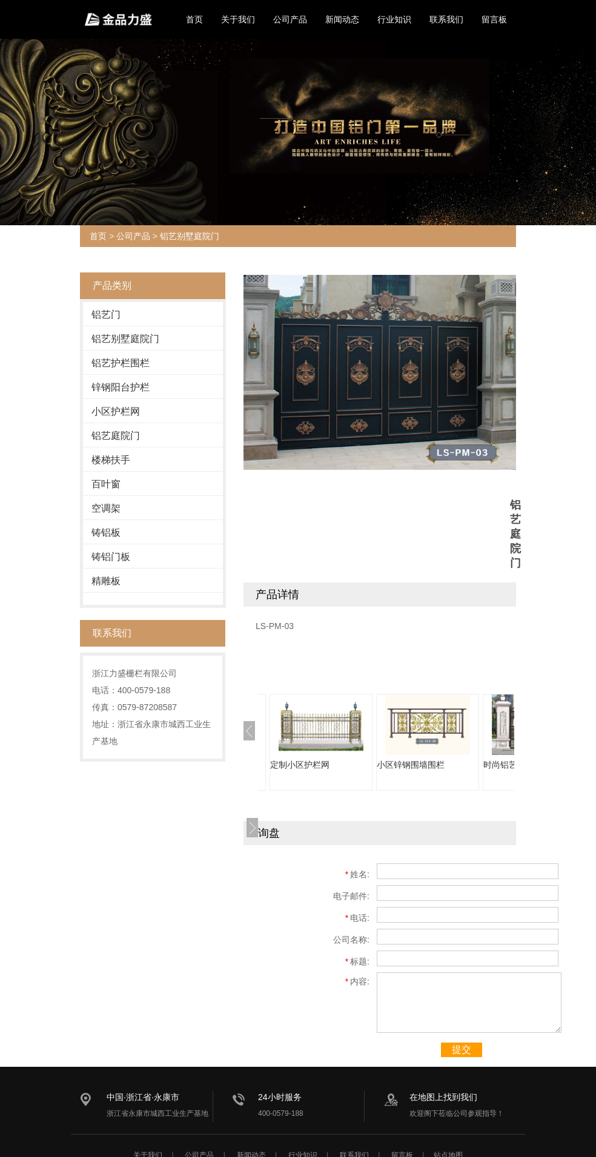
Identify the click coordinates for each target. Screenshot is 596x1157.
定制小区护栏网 (299, 765)
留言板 (494, 19)
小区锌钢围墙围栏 (411, 765)
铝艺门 (106, 314)
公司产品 (290, 19)
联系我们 (446, 19)
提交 (461, 1049)
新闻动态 (342, 19)
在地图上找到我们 (443, 1097)
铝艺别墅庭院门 (189, 236)
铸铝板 (106, 532)
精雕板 (106, 581)
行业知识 (394, 19)
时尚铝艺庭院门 (513, 765)
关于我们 (238, 19)
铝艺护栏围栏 (120, 363)
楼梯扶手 (110, 460)
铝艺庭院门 (115, 435)
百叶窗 (106, 484)
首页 (194, 19)
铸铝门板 (110, 557)
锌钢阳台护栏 (120, 387)
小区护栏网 (115, 411)
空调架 (106, 508)
